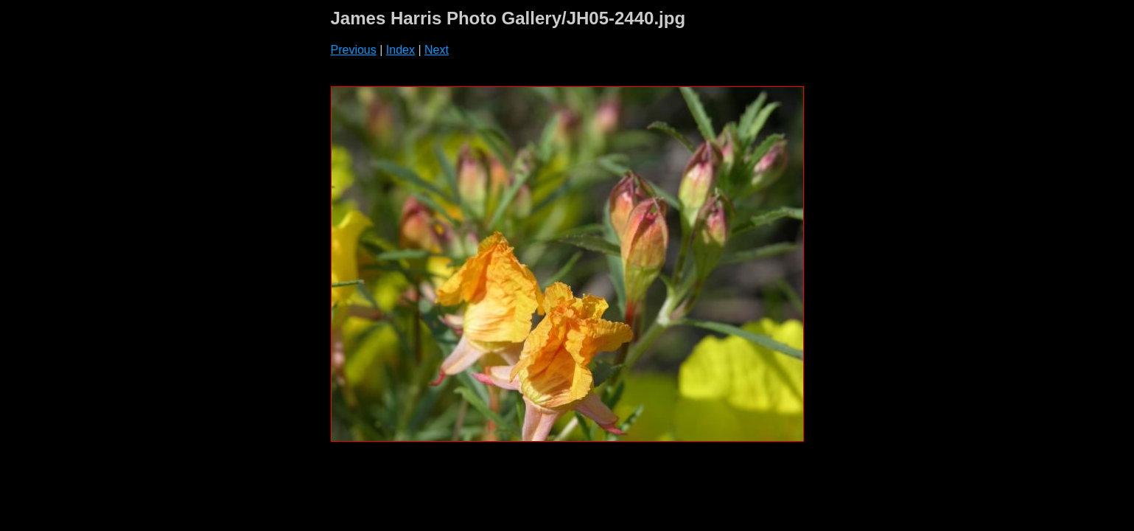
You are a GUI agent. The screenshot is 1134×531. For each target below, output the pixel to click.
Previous (354, 50)
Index (400, 50)
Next (436, 50)
